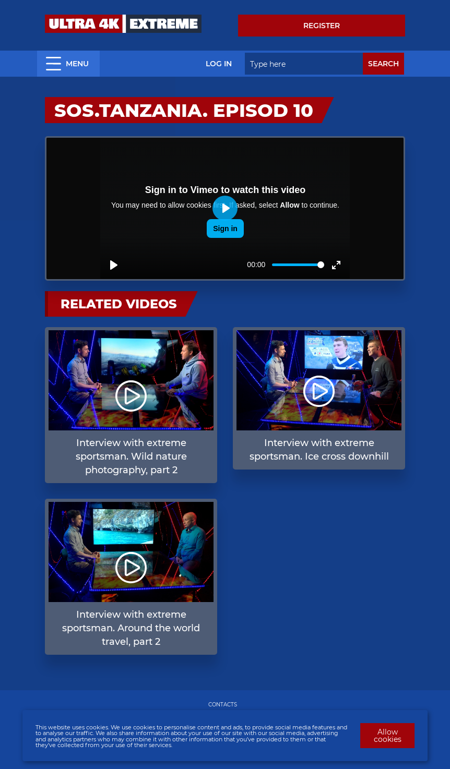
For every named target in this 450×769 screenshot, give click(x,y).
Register (321, 25)
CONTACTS (222, 704)
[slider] (298, 265)
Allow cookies (387, 735)
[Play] (113, 265)
